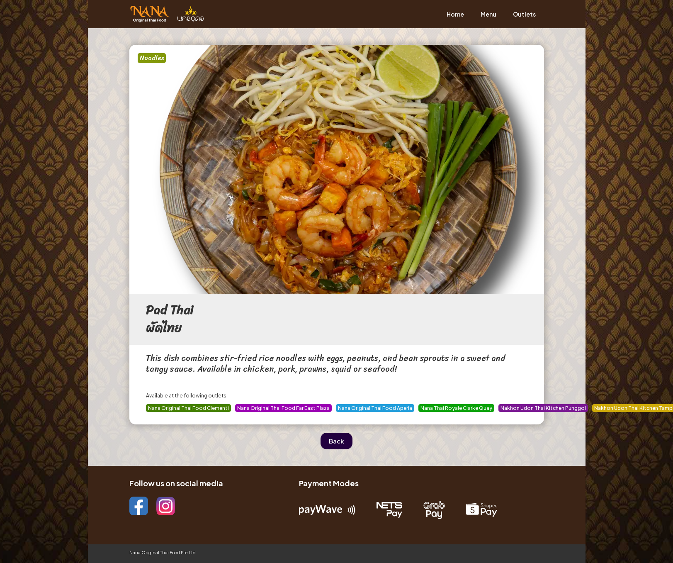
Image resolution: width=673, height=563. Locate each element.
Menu (488, 14)
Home (455, 14)
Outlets (524, 14)
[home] (166, 14)
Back (336, 441)
